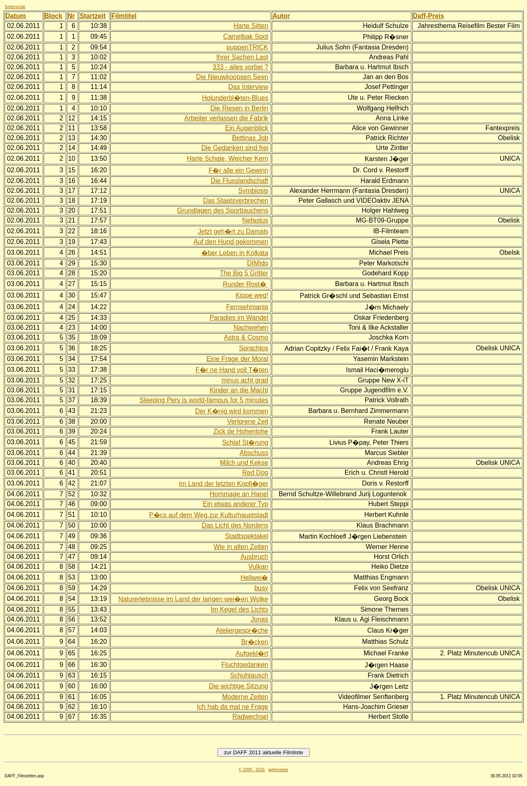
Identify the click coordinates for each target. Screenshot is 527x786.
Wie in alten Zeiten (241, 546)
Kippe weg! (252, 295)
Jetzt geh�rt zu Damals (233, 231)
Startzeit (92, 15)
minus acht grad (245, 380)
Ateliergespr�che (242, 630)
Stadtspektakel (246, 536)
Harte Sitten (250, 25)
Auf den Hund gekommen (231, 241)
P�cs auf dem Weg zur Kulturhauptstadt (208, 515)
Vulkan (258, 566)
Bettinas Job (250, 137)
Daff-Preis (428, 15)
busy (261, 587)
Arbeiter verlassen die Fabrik (226, 118)
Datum (15, 15)
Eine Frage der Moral (237, 358)
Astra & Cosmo (246, 337)
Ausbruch (254, 556)
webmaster (278, 769)
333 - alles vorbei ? (240, 66)
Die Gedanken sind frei (234, 147)
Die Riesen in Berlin (239, 108)
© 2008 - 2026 (252, 769)
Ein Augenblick (246, 127)
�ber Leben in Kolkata (234, 252)
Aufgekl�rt (252, 653)
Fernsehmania (247, 306)
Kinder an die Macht (239, 390)
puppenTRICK (247, 47)
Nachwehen (250, 327)
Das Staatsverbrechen (235, 200)
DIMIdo (257, 263)
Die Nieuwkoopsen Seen (232, 76)
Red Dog (255, 472)
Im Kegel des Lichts (239, 609)
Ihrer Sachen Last (242, 57)
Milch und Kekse (244, 462)
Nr (71, 15)
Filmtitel (123, 15)
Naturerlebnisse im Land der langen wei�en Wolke (193, 599)
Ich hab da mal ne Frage (232, 706)
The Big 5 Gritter (244, 273)
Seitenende (15, 7)
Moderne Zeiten (245, 696)
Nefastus (255, 220)
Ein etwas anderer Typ (235, 503)
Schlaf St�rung (245, 442)
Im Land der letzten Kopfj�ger (223, 483)
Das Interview (248, 86)
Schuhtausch (249, 675)
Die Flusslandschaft (239, 180)
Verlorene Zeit (247, 421)
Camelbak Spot (245, 36)
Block (53, 15)
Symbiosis (253, 190)
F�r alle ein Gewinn (238, 170)
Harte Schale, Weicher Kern (227, 158)
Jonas (259, 619)
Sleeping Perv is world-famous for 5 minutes (203, 400)
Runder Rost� (245, 284)
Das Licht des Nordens (235, 525)
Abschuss (254, 452)
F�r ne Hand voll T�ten (232, 369)
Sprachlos (253, 348)
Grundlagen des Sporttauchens (222, 210)
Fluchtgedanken (245, 664)
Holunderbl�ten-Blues (235, 97)
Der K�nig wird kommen (231, 411)
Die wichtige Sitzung (238, 686)
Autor (281, 15)
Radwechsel (250, 716)
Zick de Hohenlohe (240, 431)
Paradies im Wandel (239, 317)
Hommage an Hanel (239, 493)
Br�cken (254, 641)
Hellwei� (254, 577)
